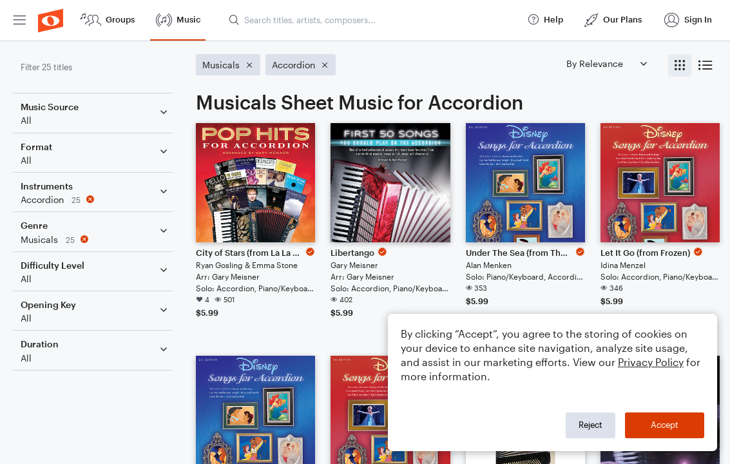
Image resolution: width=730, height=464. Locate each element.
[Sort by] (606, 63)
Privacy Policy (651, 362)
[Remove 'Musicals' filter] (95, 239)
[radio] (679, 65)
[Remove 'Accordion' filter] (95, 199)
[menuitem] (19, 20)
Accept (664, 425)
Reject (590, 425)
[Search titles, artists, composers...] (372, 20)
